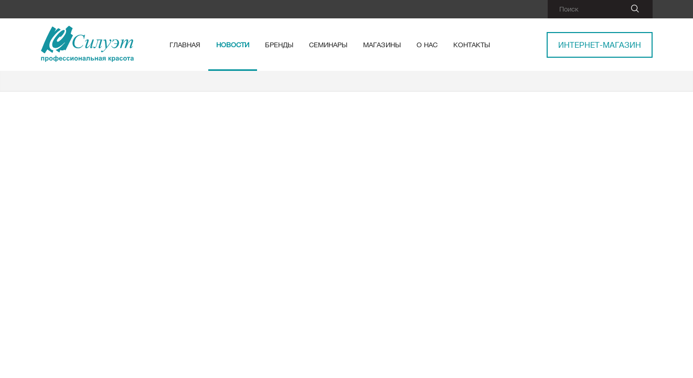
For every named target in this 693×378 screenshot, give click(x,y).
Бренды (279, 44)
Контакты (471, 44)
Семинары (328, 44)
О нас (427, 44)
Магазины (382, 44)
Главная (184, 44)
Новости (232, 44)
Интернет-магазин (599, 44)
